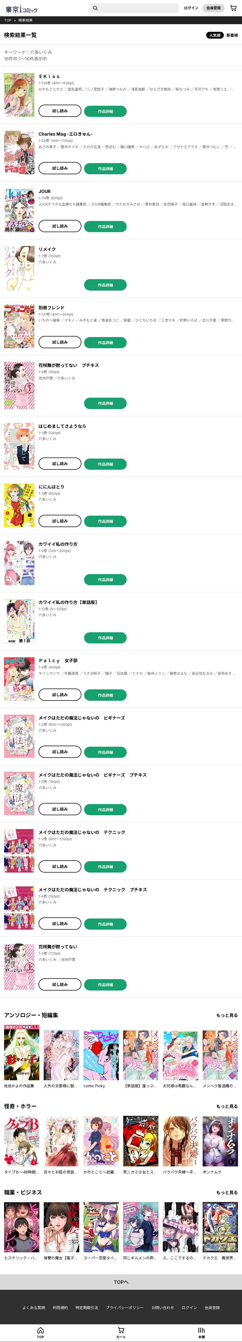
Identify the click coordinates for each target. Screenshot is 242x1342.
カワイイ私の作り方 (58, 544)
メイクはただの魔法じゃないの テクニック (82, 832)
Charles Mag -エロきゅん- (66, 134)
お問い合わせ (162, 1307)
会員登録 (213, 8)
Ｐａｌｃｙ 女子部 (58, 660)
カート (121, 1337)
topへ (121, 1282)
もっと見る (227, 1015)
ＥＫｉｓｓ (49, 76)
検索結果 (25, 20)
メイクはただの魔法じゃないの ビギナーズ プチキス (93, 775)
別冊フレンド (52, 307)
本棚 (201, 1337)
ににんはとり (52, 487)
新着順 (232, 35)
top (7, 20)
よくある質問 (33, 1307)
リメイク (47, 249)
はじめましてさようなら (62, 426)
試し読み (60, 110)
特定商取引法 (86, 1307)
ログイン (191, 8)
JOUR (44, 191)
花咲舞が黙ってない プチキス (69, 365)
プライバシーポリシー (125, 1307)
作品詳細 (105, 111)
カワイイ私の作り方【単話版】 (69, 602)
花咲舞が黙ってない (58, 946)
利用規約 (60, 1307)
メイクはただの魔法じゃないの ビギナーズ (82, 718)
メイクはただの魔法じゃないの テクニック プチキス (93, 889)
